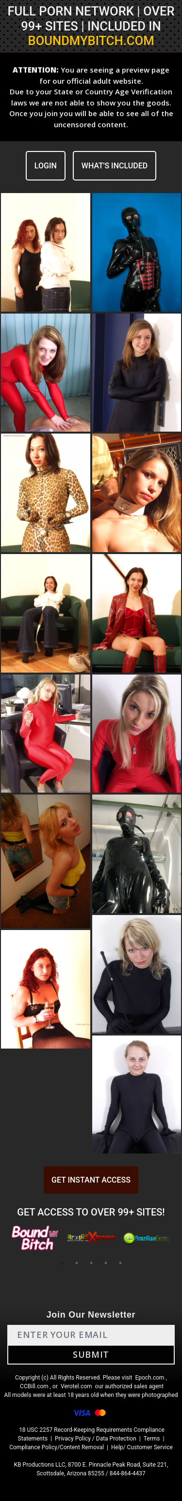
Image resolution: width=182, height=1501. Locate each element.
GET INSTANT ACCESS (91, 1180)
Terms (152, 1438)
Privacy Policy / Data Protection (95, 1438)
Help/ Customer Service (142, 1447)
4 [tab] (106, 1263)
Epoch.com (149, 1377)
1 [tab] (62, 1263)
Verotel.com (76, 1386)
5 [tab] (120, 1263)
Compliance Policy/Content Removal (56, 1447)
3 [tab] (91, 1263)
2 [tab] (77, 1263)
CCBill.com (34, 1386)
